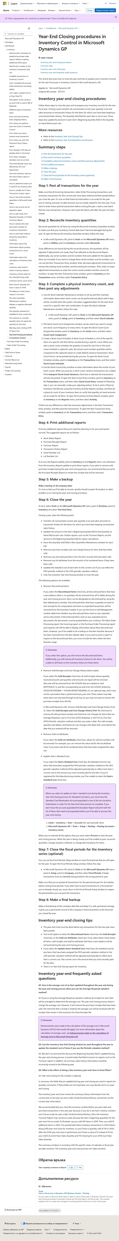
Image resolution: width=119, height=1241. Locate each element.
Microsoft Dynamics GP (68, 28)
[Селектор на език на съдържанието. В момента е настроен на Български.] (10, 1223)
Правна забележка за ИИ (13, 1229)
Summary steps (47, 66)
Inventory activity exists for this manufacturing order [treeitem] (20, 275)
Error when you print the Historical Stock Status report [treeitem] (19, 143)
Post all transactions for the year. (57, 153)
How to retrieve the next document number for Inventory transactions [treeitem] (18, 227)
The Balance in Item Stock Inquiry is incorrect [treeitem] (19, 293)
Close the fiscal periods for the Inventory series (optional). (69, 175)
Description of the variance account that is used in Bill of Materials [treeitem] (20, 102)
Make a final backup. (52, 178)
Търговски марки (75, 1233)
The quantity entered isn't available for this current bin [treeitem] (20, 313)
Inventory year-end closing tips (53, 69)
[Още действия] (113, 28)
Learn (41, 28)
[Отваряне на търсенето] (105, 3)
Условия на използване (55, 1233)
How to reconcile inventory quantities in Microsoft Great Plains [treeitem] (20, 200)
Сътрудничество (60, 1229)
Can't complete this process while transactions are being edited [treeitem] (20, 86)
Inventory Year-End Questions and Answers (73, 140)
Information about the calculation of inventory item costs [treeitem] (20, 260)
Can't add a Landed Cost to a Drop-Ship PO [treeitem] (20, 94)
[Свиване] (29, 28)
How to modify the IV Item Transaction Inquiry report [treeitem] (19, 192)
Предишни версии (34, 1229)
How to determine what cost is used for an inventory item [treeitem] (20, 185)
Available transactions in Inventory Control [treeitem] (18, 78)
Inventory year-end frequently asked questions (59, 72)
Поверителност (76, 1229)
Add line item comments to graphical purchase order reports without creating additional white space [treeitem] (20, 58)
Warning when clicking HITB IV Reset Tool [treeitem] (20, 329)
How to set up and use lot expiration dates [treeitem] (19, 208)
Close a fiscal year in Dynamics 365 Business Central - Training (64, 1193)
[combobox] (17, 34)
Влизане (112, 3)
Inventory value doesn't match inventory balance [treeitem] (19, 269)
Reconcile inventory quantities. (57, 157)
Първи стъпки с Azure (105, 10)
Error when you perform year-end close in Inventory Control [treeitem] (20, 126)
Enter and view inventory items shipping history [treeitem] (19, 118)
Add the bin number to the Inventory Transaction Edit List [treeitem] (20, 69)
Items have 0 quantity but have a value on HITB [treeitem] (19, 286)
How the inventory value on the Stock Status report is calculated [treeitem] (20, 176)
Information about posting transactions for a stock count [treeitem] (19, 250)
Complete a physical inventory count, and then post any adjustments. (74, 161)
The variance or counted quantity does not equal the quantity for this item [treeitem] (20, 321)
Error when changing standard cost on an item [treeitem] (19, 158)
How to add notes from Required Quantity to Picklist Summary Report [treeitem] (20, 217)
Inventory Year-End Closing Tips (68, 136)
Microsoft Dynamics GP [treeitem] (14, 38)
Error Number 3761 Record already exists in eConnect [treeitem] (19, 151)
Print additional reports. (53, 164)
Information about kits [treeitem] (18, 243)
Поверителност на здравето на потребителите (22, 1233)
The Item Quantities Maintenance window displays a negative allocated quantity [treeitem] (20, 303)
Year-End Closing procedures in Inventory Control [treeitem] (20, 336)
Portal (89, 10)
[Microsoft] (4, 3)
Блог (46, 1229)
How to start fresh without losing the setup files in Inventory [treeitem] (19, 236)
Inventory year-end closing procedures (56, 62)
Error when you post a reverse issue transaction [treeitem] (19, 135)
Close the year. (49, 171)
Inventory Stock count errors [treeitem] (20, 280)
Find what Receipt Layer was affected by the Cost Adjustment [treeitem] (20, 166)
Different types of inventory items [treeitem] (20, 111)
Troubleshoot (51, 28)
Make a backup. (50, 168)
